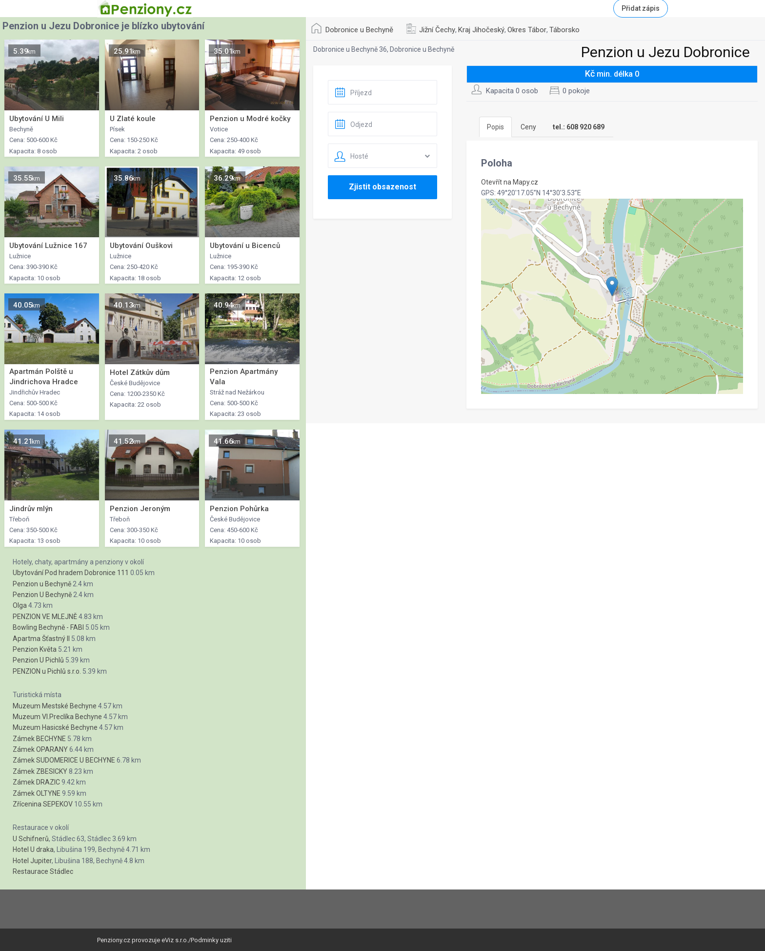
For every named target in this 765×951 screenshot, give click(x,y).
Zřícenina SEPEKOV (43, 804)
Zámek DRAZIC (36, 782)
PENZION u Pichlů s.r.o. (47, 671)
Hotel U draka (33, 849)
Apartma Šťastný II (41, 638)
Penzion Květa (35, 649)
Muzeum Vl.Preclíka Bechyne (57, 717)
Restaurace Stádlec (43, 871)
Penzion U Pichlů (38, 660)
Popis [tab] (495, 127)
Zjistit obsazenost (382, 186)
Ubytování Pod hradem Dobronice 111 (71, 573)
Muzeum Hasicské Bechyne (55, 727)
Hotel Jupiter (32, 861)
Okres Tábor (526, 29)
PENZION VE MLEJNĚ (45, 616)
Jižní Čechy (437, 29)
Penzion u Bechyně (42, 584)
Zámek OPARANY (40, 749)
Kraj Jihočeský (481, 29)
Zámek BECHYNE (39, 739)
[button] (612, 286)
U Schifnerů (31, 839)
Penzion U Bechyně (42, 595)
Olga (20, 605)
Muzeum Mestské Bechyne (55, 706)
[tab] (578, 127)
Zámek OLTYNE (36, 793)
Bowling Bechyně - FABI (48, 627)
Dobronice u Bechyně (359, 29)
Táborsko (564, 29)
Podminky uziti (211, 940)
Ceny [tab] (528, 127)
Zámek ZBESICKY (40, 771)
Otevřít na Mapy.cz (509, 182)
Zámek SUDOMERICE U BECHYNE (64, 760)
